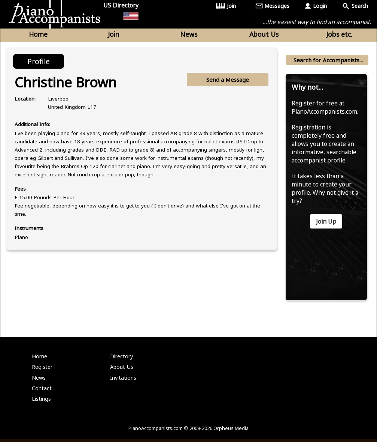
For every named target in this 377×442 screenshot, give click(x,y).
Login (320, 5)
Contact (42, 391)
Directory (122, 359)
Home (38, 34)
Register (42, 369)
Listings (41, 401)
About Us (264, 34)
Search (360, 5)
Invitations (123, 380)
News (188, 34)
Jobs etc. (339, 34)
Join (231, 5)
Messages (277, 5)
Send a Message (227, 80)
